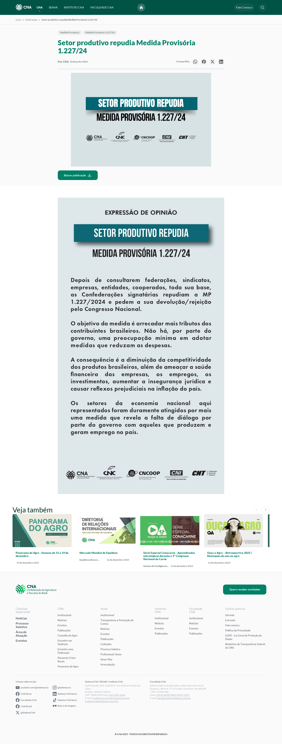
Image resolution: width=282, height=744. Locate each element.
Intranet (229, 615)
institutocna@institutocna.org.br (102, 701)
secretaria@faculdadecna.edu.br (174, 698)
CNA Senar (24, 694)
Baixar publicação (77, 175)
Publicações (31, 19)
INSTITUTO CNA (74, 7)
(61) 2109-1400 (117, 694)
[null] (195, 62)
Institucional (64, 615)
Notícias (21, 618)
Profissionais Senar (111, 654)
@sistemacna (62, 688)
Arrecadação (107, 664)
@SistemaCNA (25, 713)
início (18, 19)
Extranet (230, 620)
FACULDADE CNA (102, 7)
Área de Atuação (21, 633)
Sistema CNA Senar (65, 694)
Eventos (21, 640)
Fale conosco (232, 625)
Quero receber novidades (244, 589)
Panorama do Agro (68, 666)
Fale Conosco (244, 7)
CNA (39, 7)
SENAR (53, 7)
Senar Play (106, 659)
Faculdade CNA (26, 700)
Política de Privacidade (237, 630)
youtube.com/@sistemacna (32, 688)
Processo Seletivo (22, 625)
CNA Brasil (24, 706)
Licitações (106, 644)
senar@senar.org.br (119, 698)
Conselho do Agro (67, 635)
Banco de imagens (64, 705)
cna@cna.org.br (100, 698)
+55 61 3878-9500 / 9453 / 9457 (173, 694)
